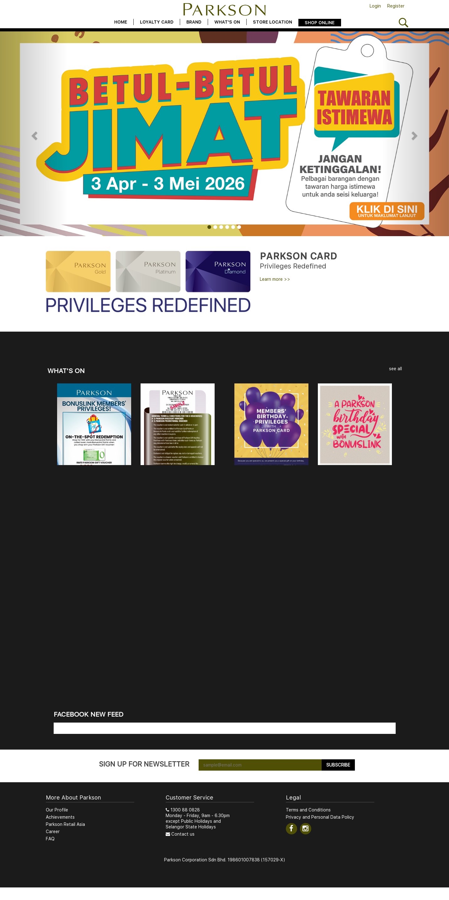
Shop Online (319, 22)
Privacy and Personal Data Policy (320, 817)
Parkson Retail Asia (65, 824)
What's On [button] (227, 21)
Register (395, 5)
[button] (33, 133)
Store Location (272, 21)
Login (375, 5)
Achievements (60, 817)
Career (53, 831)
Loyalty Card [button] (157, 21)
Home (120, 21)
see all (395, 368)
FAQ (50, 838)
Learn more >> (275, 279)
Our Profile (57, 809)
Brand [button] (193, 21)
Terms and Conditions (308, 809)
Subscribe (338, 764)
